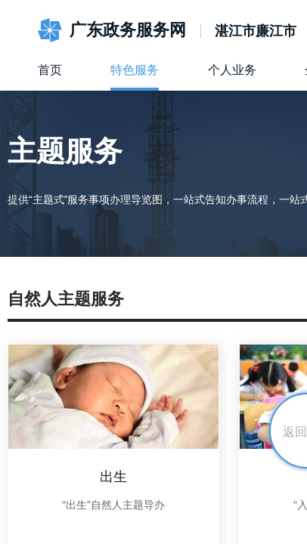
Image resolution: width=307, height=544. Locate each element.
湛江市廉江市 (255, 31)
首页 (50, 69)
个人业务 (232, 69)
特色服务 (134, 69)
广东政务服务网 (128, 29)
